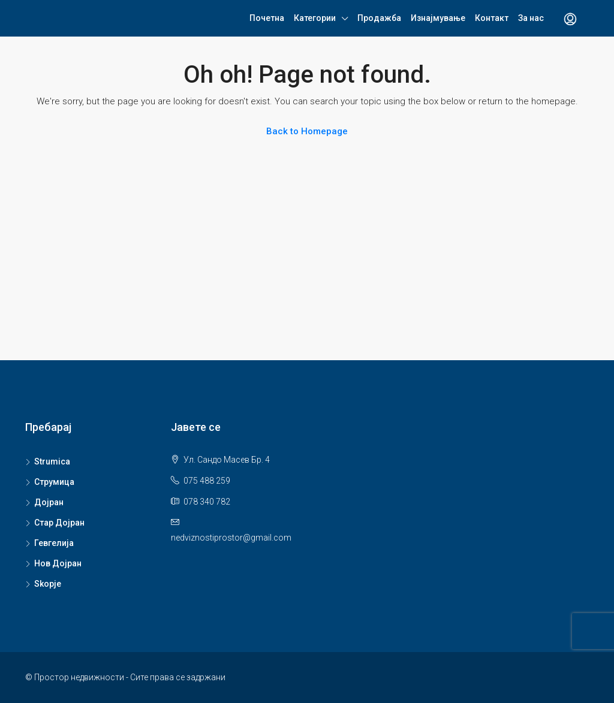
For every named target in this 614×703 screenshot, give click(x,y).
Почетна (266, 18)
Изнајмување (438, 18)
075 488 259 (206, 480)
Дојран (49, 502)
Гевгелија (54, 543)
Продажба (379, 18)
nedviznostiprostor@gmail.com (231, 537)
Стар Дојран (59, 522)
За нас (531, 18)
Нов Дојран (58, 563)
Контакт (491, 18)
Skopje (47, 584)
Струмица (54, 482)
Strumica (52, 461)
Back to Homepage (307, 131)
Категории (315, 18)
